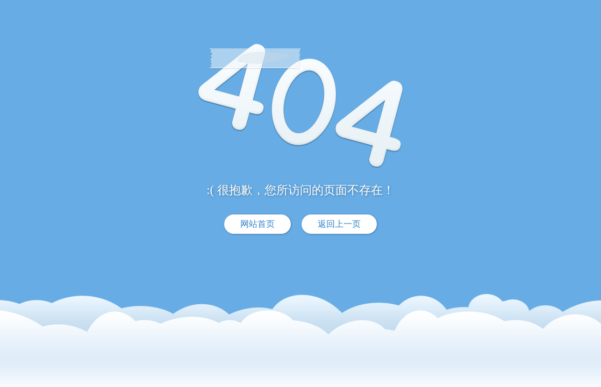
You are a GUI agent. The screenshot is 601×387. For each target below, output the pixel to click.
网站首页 (257, 223)
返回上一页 (339, 223)
